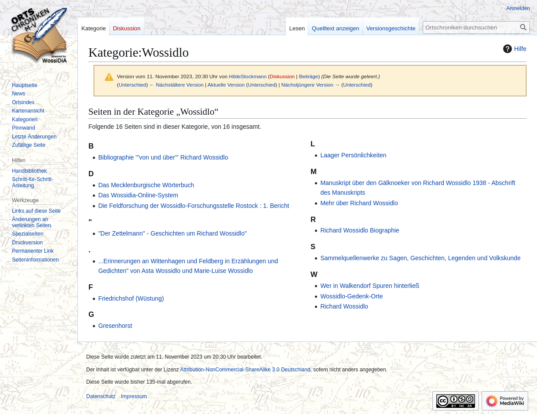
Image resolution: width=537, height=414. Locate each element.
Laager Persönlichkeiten (353, 155)
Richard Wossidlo (344, 306)
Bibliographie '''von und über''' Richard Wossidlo (163, 157)
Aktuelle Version (226, 84)
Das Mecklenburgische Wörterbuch (146, 185)
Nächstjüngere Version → (310, 84)
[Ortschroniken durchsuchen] (476, 27)
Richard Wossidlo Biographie (359, 230)
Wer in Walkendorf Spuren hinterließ (369, 285)
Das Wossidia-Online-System (138, 195)
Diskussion (282, 76)
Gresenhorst (115, 325)
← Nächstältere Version (177, 84)
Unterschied (132, 84)
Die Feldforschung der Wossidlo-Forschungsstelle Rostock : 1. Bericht (193, 205)
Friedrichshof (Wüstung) (131, 298)
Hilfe (513, 48)
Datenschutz (101, 396)
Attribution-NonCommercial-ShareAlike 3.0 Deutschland (245, 370)
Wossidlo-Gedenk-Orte (351, 296)
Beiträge (308, 76)
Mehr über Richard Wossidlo (359, 203)
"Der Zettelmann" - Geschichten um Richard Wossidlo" (172, 233)
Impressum (134, 396)
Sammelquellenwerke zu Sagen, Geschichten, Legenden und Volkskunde (420, 257)
